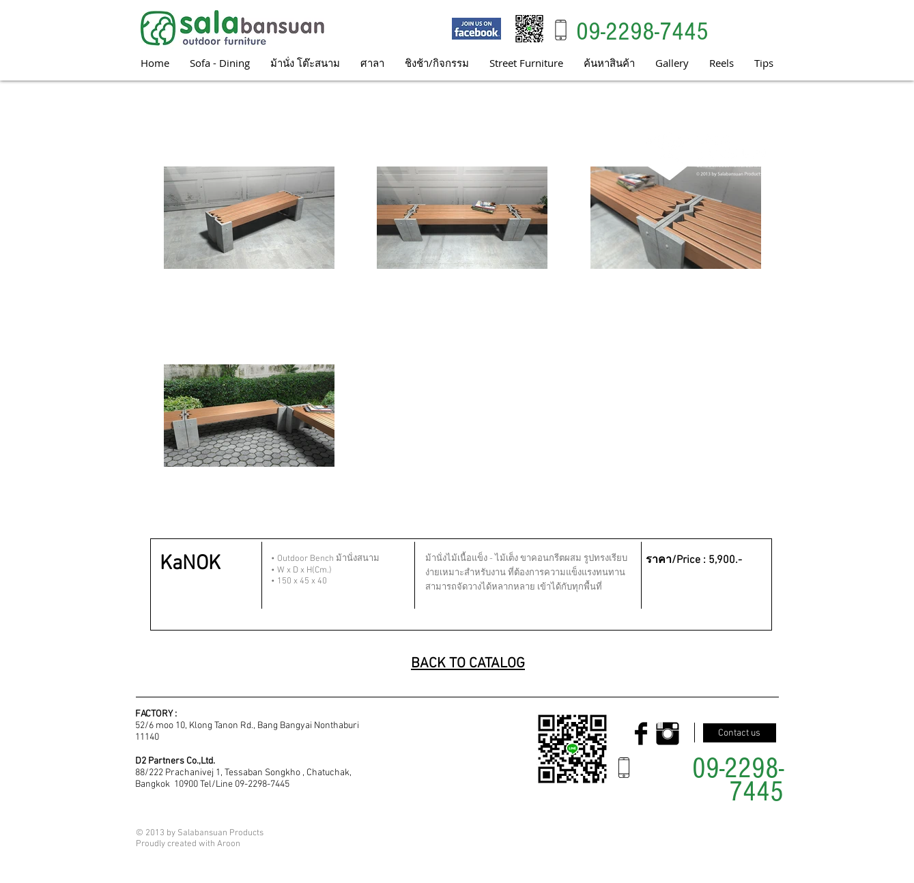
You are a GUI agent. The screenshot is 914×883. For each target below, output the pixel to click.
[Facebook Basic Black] (641, 733)
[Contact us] (739, 732)
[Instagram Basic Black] (667, 733)
